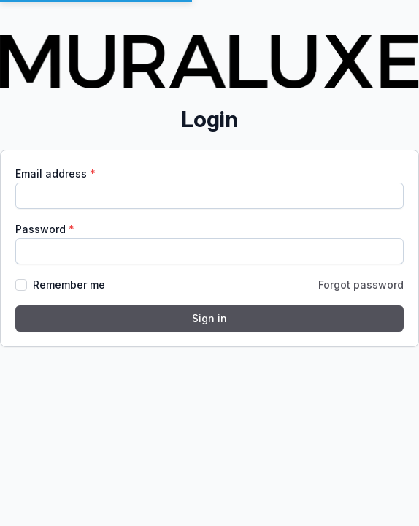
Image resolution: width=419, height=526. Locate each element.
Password (42, 229)
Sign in (209, 318)
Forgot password (361, 284)
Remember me (69, 284)
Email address (52, 173)
